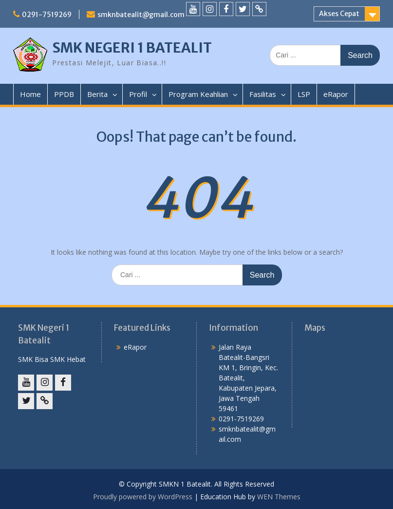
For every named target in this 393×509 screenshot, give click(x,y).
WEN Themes (278, 496)
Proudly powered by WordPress (142, 496)
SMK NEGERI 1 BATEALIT (132, 48)
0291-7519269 (47, 14)
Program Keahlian (198, 94)
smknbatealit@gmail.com (141, 14)
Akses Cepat (339, 13)
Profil (138, 94)
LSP (304, 94)
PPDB (64, 94)
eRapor (335, 94)
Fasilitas (262, 94)
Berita (97, 94)
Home (30, 94)
